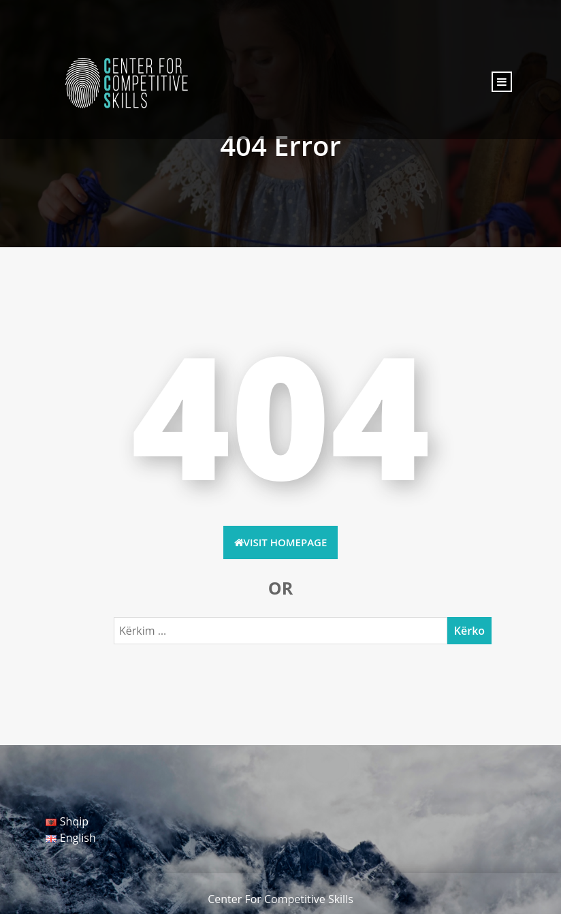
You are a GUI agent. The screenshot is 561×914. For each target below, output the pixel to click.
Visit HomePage (280, 542)
